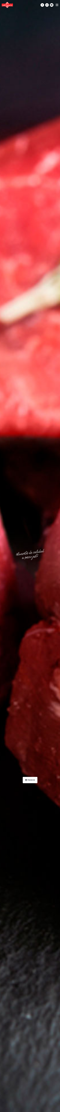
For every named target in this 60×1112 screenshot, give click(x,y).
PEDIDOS (30, 780)
